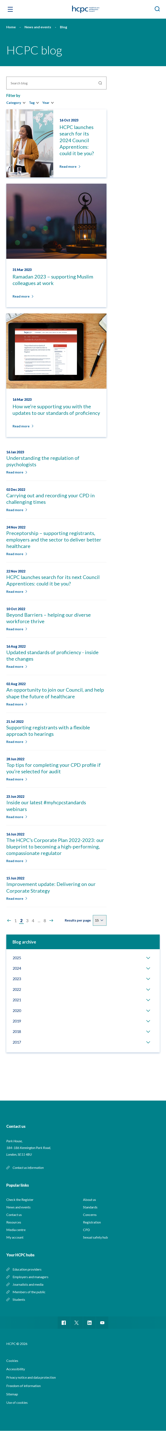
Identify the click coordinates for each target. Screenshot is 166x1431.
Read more (16, 472)
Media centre (16, 1230)
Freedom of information (23, 1386)
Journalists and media (28, 1284)
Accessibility (15, 1369)
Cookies (12, 1361)
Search (100, 83)
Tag (32, 102)
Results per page (78, 920)
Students (19, 1299)
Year (45, 102)
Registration (92, 1222)
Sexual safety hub (95, 1237)
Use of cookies (17, 1403)
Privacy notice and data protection (31, 1377)
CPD (86, 1230)
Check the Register (20, 1200)
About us (89, 1200)
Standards (90, 1207)
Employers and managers (30, 1277)
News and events (18, 1207)
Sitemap (12, 1394)
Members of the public (29, 1292)
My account (14, 1237)
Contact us (14, 1215)
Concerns (90, 1215)
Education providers (27, 1269)
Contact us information (28, 1167)
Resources (13, 1222)
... (39, 920)
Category (13, 102)
